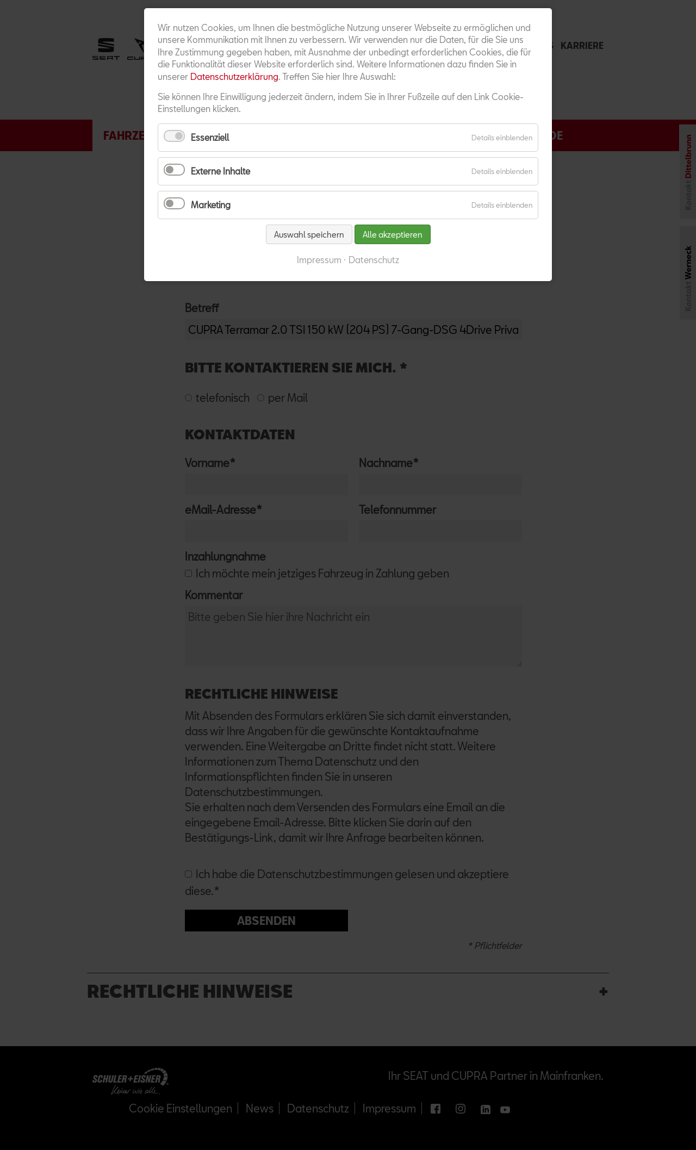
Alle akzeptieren (392, 234)
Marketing (211, 205)
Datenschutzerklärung (234, 76)
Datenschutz (374, 259)
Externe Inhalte (220, 171)
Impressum (319, 259)
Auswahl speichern (309, 234)
